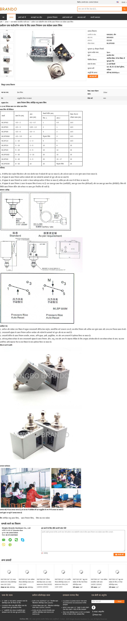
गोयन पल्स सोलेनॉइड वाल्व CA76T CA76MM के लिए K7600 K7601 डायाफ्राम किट (76, 613)
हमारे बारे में (22, 17)
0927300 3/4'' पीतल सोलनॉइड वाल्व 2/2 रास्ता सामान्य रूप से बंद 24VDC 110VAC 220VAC (44, 583)
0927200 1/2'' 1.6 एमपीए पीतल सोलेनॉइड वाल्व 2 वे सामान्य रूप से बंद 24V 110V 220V (63, 583)
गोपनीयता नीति (24, 619)
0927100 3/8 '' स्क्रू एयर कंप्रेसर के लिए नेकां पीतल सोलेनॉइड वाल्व (80, 582)
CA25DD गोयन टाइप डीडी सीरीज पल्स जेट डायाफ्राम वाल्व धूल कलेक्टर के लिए (14, 606)
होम (1, 22)
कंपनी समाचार (95, 17)
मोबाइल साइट (97, 615)
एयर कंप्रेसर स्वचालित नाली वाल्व (20, 22)
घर (3, 17)
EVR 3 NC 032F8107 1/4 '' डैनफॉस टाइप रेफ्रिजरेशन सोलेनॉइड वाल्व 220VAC (45, 602)
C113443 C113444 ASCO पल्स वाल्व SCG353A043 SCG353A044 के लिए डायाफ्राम (75, 603)
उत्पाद (11, 17)
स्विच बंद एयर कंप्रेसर (43, 518)
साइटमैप (101, 612)
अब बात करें (81, 17)
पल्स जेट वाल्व (7, 595)
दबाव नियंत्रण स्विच (27, 518)
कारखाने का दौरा (36, 17)
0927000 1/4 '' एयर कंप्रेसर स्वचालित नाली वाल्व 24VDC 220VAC (99, 582)
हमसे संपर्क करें (67, 17)
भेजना (119, 602)
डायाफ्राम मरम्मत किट (71, 595)
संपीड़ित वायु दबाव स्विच (11, 518)
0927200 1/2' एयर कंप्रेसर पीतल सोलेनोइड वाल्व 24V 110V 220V (27, 582)
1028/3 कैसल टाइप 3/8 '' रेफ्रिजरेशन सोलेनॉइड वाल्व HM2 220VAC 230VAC (45, 606)
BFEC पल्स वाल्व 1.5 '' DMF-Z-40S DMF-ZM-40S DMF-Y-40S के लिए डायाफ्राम (76, 608)
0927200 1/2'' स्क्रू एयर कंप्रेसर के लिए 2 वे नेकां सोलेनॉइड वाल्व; (116, 582)
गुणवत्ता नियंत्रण (52, 17)
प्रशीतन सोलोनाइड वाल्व (41, 595)
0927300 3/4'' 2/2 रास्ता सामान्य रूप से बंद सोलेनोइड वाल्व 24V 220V (8, 582)
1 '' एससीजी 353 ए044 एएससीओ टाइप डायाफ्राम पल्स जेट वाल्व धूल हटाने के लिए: (14, 611)
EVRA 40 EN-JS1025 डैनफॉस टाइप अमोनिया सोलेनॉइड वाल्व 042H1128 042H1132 (43, 612)
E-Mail (94, 612)
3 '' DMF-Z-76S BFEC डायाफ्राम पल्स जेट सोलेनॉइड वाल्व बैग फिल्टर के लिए (14, 602)
